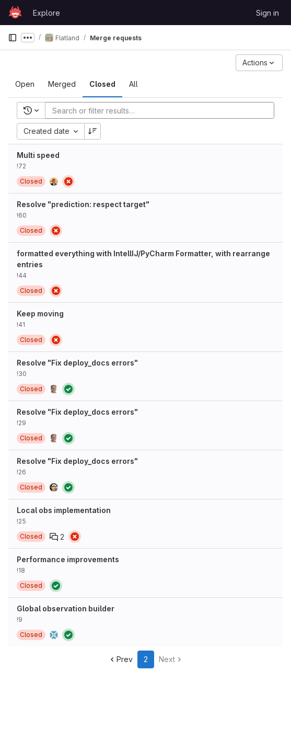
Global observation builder (65, 608)
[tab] (24, 84)
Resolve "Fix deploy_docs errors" (77, 362)
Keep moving (40, 313)
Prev (120, 659)
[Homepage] (15, 12)
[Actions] (259, 62)
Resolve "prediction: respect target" (83, 204)
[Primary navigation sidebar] (12, 37)
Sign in (267, 12)
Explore (46, 12)
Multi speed (38, 155)
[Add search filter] (163, 110)
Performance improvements (68, 559)
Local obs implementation (64, 510)
